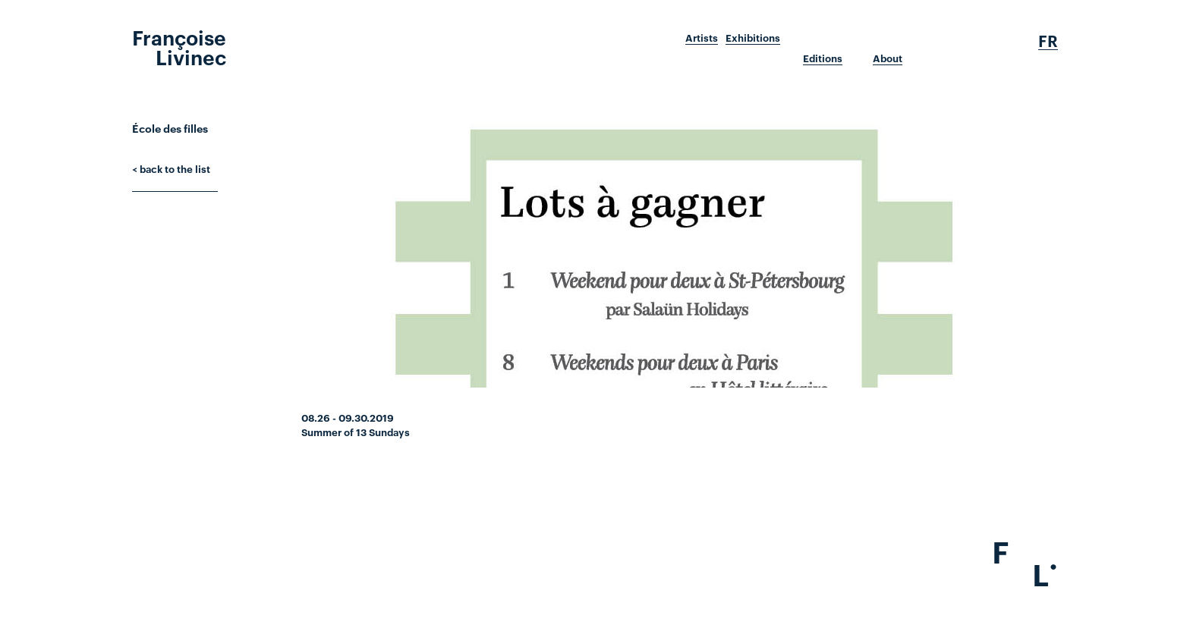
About (887, 58)
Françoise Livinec (179, 46)
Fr (1048, 41)
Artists (701, 38)
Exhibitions (753, 38)
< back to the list (171, 168)
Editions (822, 58)
